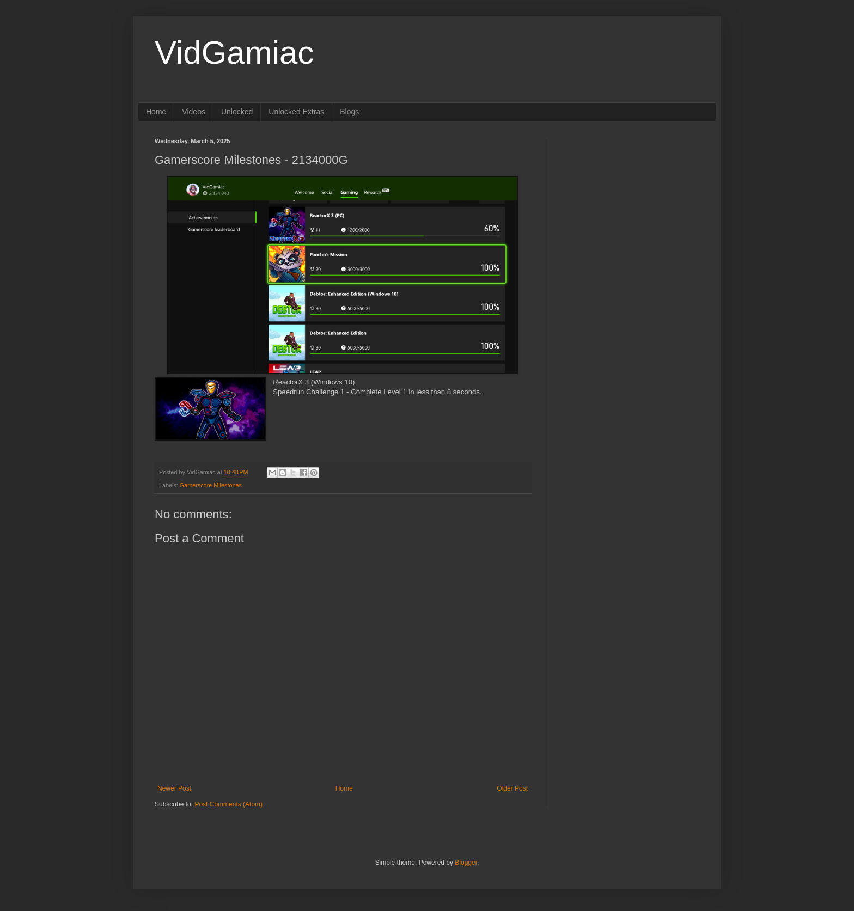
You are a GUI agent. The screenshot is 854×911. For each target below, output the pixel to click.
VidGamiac (234, 52)
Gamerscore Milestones (211, 485)
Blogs (349, 111)
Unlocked (237, 111)
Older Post (512, 788)
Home (156, 111)
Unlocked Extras (296, 111)
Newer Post (174, 788)
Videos (193, 111)
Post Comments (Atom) (228, 804)
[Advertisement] (631, 206)
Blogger (466, 862)
